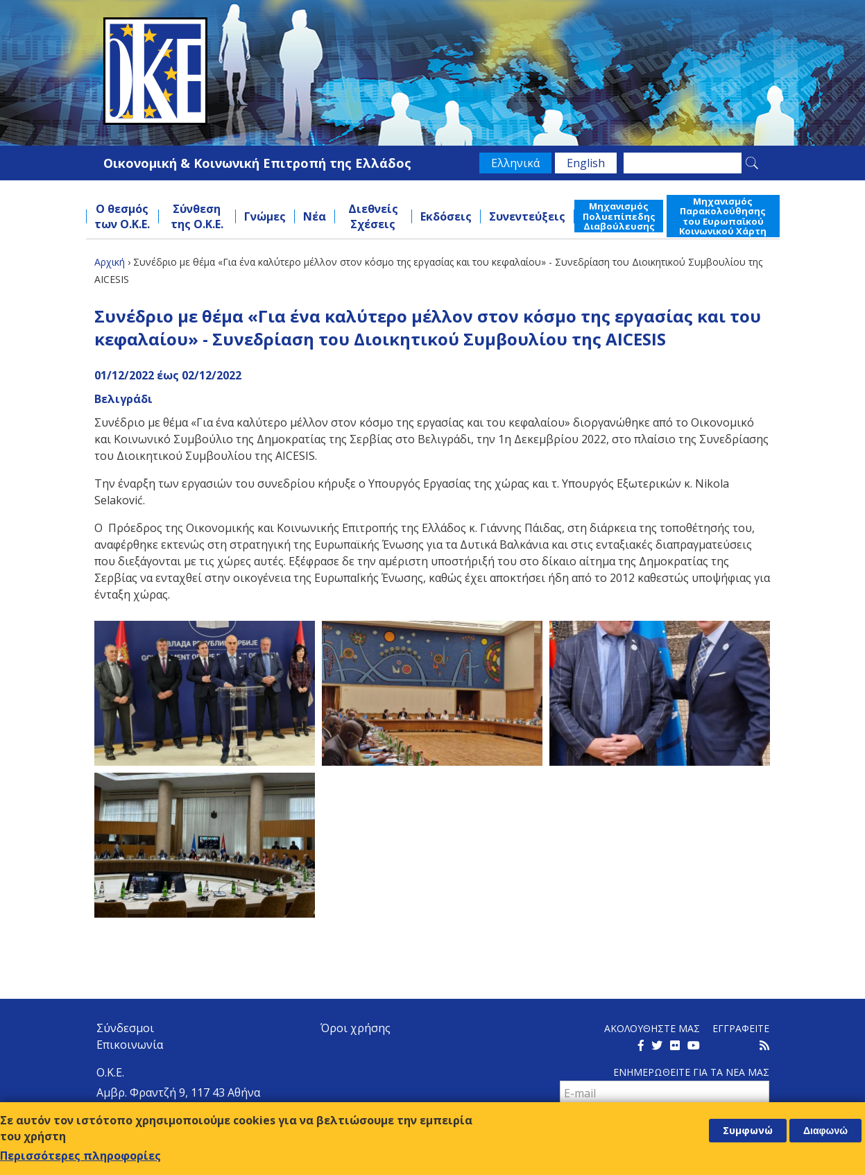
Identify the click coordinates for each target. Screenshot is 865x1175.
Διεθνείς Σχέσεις (373, 216)
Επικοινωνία (129, 1044)
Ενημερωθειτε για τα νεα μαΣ (691, 1072)
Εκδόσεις (446, 216)
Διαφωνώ (825, 1130)
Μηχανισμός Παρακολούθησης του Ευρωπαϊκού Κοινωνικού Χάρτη (722, 216)
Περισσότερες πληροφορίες (80, 1155)
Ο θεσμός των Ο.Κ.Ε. (122, 216)
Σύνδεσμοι (125, 1028)
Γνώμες (265, 216)
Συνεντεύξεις (527, 216)
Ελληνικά (515, 163)
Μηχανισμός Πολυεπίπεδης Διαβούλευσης (619, 216)
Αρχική (109, 261)
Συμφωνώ (748, 1130)
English (586, 163)
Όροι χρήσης (355, 1028)
